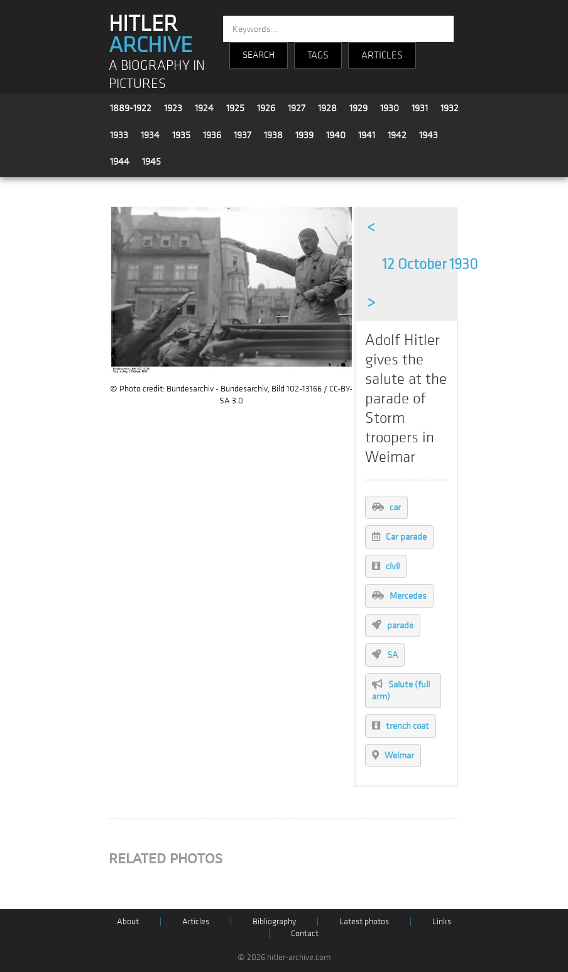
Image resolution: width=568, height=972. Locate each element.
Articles (195, 921)
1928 (327, 108)
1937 (242, 135)
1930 (389, 108)
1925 (235, 108)
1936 (212, 135)
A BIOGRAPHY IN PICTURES (157, 74)
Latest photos (364, 921)
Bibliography (274, 921)
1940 (336, 135)
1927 (296, 108)
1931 (420, 108)
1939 (304, 135)
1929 (358, 108)
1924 (204, 108)
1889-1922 (130, 108)
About (128, 921)
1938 (273, 135)
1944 (119, 161)
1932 (449, 108)
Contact (305, 933)
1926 (266, 108)
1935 (181, 135)
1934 (150, 135)
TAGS (318, 55)
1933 (119, 135)
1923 (173, 108)
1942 (397, 135)
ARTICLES (382, 55)
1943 (428, 135)
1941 (366, 135)
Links (441, 921)
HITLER (150, 34)
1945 (151, 161)
